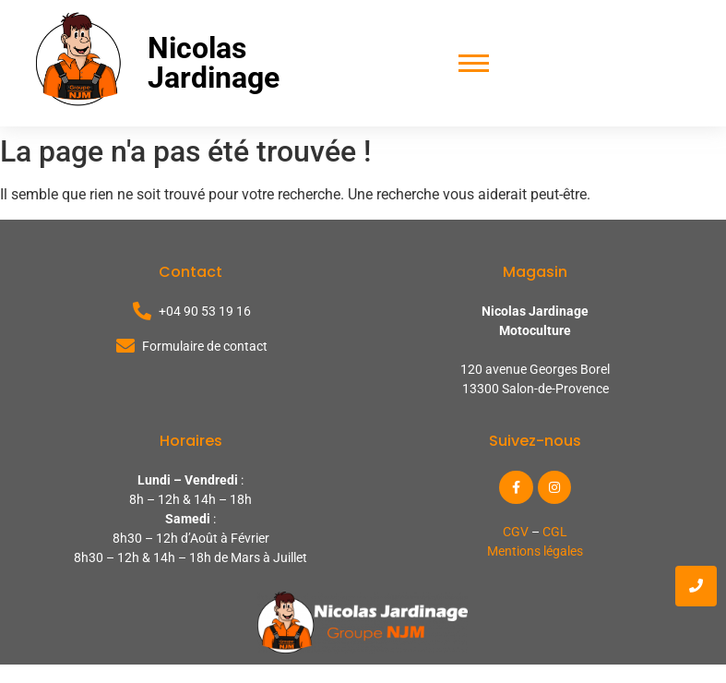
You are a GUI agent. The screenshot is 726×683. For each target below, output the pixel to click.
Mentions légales (535, 551)
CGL (554, 531)
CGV (516, 531)
